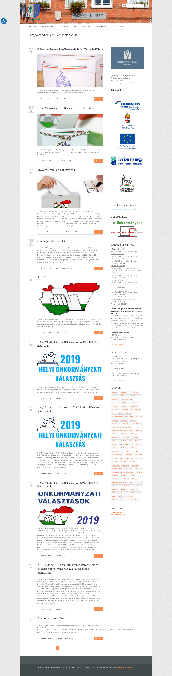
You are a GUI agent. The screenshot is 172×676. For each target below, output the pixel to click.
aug (31, 482)
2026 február (134, 392)
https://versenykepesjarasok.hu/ (122, 83)
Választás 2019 (60, 99)
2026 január (115, 396)
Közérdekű (59, 638)
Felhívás (58, 268)
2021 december (116, 454)
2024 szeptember (117, 416)
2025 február (115, 409)
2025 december (125, 396)
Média (75, 26)
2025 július (126, 402)
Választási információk (118, 26)
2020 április (133, 475)
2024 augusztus (128, 416)
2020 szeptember (117, 472)
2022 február (125, 451)
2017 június (126, 499)
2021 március (116, 465)
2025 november (136, 396)
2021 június (115, 461)
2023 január (135, 437)
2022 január (135, 451)
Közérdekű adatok (100, 26)
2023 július (139, 430)
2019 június (115, 489)
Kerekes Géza (46, 99)
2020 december (116, 468)
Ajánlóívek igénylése (50, 618)
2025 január (124, 409)
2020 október (138, 468)
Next (70, 648)
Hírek (57, 161)
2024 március (116, 423)
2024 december (135, 409)
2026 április (115, 392)
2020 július (139, 472)
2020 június (115, 475)
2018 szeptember (128, 496)
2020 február (125, 479)
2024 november (116, 413)
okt (31, 170)
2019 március (134, 489)
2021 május (124, 461)
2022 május (124, 448)
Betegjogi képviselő (117, 344)
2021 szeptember (117, 458)
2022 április (133, 448)
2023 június (115, 434)
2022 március (116, 451)
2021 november (127, 454)
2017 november (116, 499)
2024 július (139, 416)
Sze (31, 277)
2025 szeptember (127, 399)
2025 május (115, 406)
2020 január (135, 479)
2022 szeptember (117, 444)
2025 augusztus (116, 402)
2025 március (134, 406)
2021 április (133, 461)
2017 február (136, 499)
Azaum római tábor (118, 515)
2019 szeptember (117, 486)
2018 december (135, 493)
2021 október (138, 454)
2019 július (139, 486)
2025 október (115, 399)
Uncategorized (60, 232)
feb (31, 48)
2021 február (125, 465)
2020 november (127, 468)
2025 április (124, 406)
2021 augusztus (128, 458)
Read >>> (98, 99)
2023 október (127, 427)
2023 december (136, 423)
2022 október (138, 441)
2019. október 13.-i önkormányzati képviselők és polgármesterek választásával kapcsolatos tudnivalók (67, 568)
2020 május (124, 475)
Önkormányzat (32, 26)
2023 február (125, 437)
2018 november (116, 496)
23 (31, 621)
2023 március (116, 437)
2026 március (125, 392)
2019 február (115, 493)
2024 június (115, 420)
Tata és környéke (117, 512)
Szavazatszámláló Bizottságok (56, 170)
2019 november (127, 482)
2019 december (116, 482)
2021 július (139, 458)
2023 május (124, 434)
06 (31, 111)
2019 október (138, 482)
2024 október (127, 413)
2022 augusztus (128, 444)
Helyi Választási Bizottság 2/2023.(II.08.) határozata (70, 48)
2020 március (116, 479)
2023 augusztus (128, 430)
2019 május (124, 489)
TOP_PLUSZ (86, 26)
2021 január (135, 465)
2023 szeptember (117, 430)
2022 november (127, 441)
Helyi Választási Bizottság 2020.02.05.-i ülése (66, 108)
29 (31, 567)
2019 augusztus (128, 486)
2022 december (116, 441)
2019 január (124, 493)
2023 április (133, 434)
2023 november (116, 427)
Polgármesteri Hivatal (48, 26)
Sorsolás (42, 277)
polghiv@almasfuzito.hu (125, 667)
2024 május (124, 420)
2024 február (125, 423)
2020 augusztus (128, 472)
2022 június (115, 448)
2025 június (135, 402)
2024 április (133, 420)
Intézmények (64, 26)
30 (31, 485)
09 (31, 51)
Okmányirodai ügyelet (51, 241)
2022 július (139, 444)
